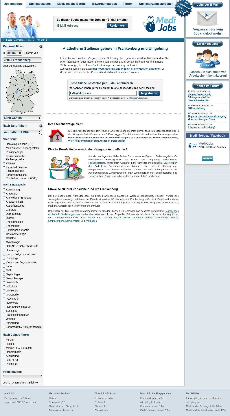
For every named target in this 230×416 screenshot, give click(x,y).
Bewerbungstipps (104, 3)
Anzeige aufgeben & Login (18, 398)
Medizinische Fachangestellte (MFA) (204, 406)
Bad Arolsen (88, 217)
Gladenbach (161, 217)
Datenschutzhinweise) (139, 98)
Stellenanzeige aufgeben (156, 3)
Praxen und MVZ (57, 402)
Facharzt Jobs (101, 402)
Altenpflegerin (193, 402)
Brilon (127, 217)
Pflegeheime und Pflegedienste (64, 406)
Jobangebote (13, 3)
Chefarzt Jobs (101, 410)
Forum (128, 3)
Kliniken (52, 398)
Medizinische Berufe (71, 3)
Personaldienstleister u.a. (61, 410)
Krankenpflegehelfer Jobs (152, 398)
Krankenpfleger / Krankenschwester (203, 398)
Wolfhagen (91, 220)
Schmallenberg (56, 220)
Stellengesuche (40, 3)
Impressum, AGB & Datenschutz (20, 402)
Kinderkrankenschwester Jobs (155, 410)
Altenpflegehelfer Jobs (151, 402)
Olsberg (174, 217)
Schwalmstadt (72, 220)
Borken (118, 217)
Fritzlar (149, 217)
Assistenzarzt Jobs (104, 398)
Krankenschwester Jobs (152, 406)
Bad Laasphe (104, 217)
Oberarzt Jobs (101, 406)
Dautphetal (137, 217)
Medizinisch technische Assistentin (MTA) (206, 410)
